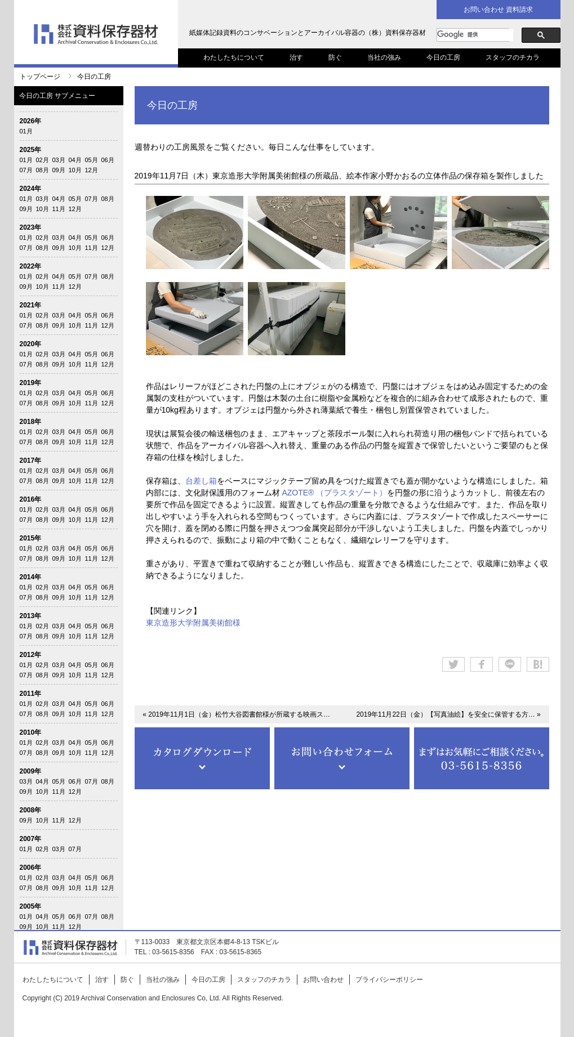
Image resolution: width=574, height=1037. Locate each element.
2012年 (31, 655)
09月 (58, 170)
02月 (42, 160)
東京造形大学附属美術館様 (193, 622)
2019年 (31, 383)
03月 (58, 160)
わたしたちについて (233, 57)
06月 (107, 160)
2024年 (31, 189)
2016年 (31, 499)
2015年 (31, 538)
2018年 (31, 422)
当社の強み (384, 57)
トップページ (40, 77)
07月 (26, 170)
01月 (26, 131)
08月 (42, 170)
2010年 (31, 732)
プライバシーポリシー (389, 980)
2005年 (31, 906)
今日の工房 (443, 57)
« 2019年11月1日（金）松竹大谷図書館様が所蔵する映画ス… (236, 714)
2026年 (31, 121)
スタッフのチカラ (513, 57)
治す (296, 57)
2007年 (31, 839)
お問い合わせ (323, 980)
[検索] (475, 35)
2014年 (31, 577)
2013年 (31, 616)
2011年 (31, 694)
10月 (75, 170)
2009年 (31, 771)
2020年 (31, 344)
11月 (58, 208)
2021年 (31, 305)
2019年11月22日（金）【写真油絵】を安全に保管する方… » (448, 714)
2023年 (31, 227)
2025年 (31, 150)
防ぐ (335, 57)
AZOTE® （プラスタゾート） (334, 492)
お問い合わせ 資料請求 (498, 10)
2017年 (31, 460)
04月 (75, 160)
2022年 (31, 266)
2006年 (31, 867)
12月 (91, 170)
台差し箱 (201, 480)
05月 (91, 160)
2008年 (31, 810)
